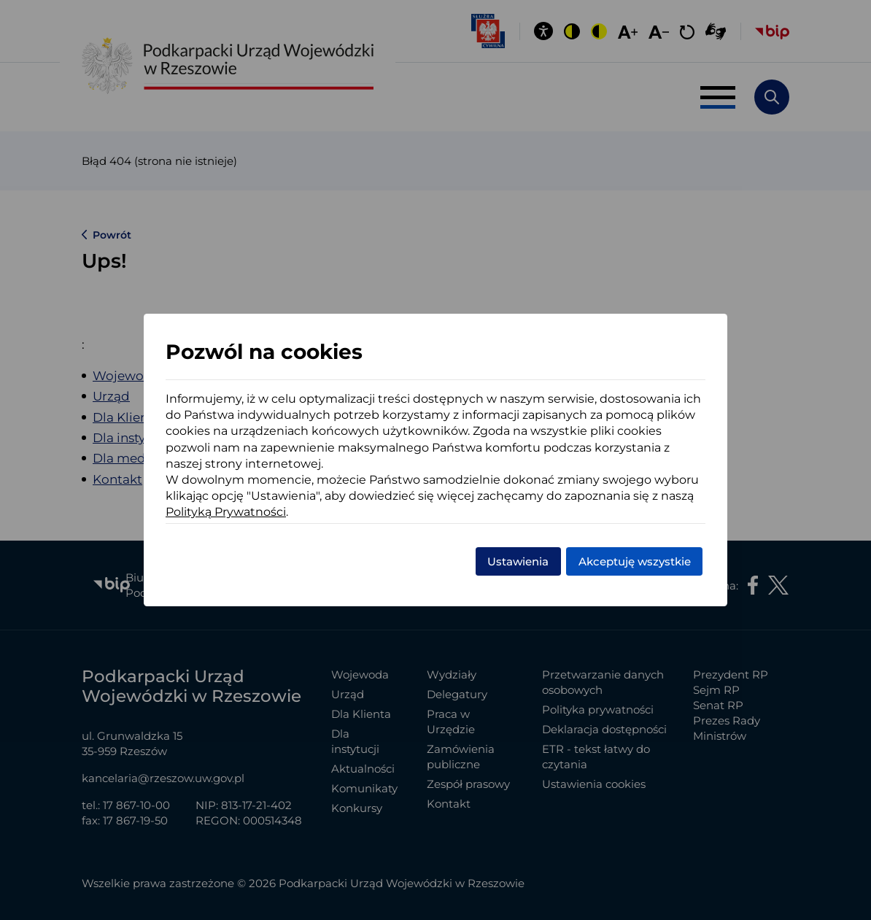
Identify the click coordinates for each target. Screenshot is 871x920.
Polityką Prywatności (226, 512)
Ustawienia (518, 561)
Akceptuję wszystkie (634, 561)
